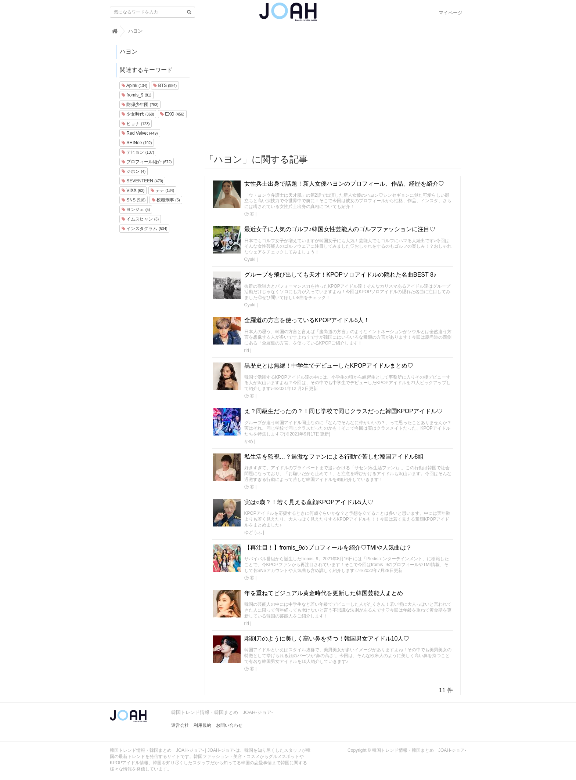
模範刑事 (166, 200)
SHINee (137, 142)
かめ (248, 441)
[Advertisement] (333, 95)
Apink (134, 85)
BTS (165, 85)
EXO (172, 114)
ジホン (133, 171)
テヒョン (138, 152)
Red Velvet (140, 133)
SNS (133, 200)
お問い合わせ (229, 725)
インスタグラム (144, 228)
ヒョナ (136, 123)
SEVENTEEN (142, 180)
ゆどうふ (253, 532)
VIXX (133, 190)
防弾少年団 (140, 104)
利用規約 (202, 725)
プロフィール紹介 (147, 161)
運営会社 (180, 725)
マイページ (450, 12)
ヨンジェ (136, 209)
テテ (162, 190)
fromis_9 (136, 95)
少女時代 (138, 114)
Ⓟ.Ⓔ (249, 213)
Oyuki (250, 259)
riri (246, 350)
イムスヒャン (140, 219)
